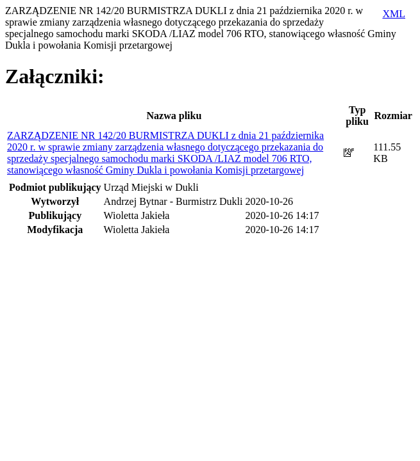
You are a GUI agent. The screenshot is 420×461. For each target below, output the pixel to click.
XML (393, 13)
